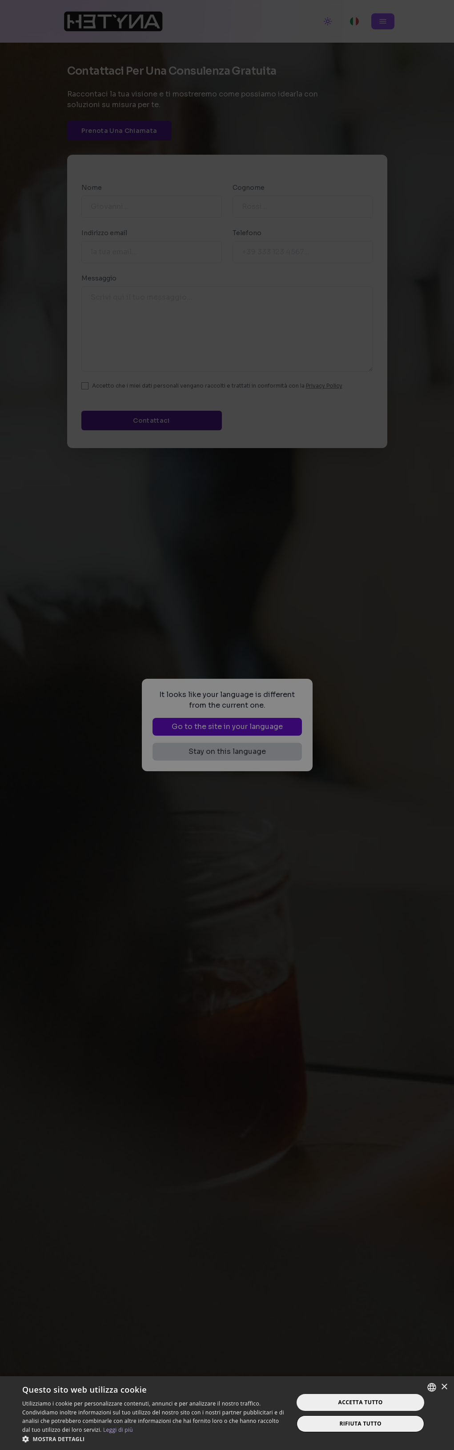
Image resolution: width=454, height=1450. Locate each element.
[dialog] (227, 725)
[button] (153, 1438)
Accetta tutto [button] (360, 1402)
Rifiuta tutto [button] (360, 1423)
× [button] (444, 1387)
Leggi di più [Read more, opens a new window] (118, 1430)
